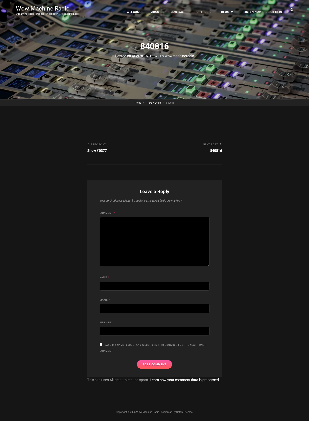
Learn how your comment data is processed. (185, 380)
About (161, 10)
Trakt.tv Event (153, 102)
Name (104, 277)
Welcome (140, 10)
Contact (182, 10)
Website (105, 322)
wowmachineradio (179, 56)
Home (138, 102)
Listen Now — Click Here (263, 10)
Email (105, 300)
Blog (228, 10)
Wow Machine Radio (44, 8)
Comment (107, 213)
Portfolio (206, 10)
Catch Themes (184, 411)
